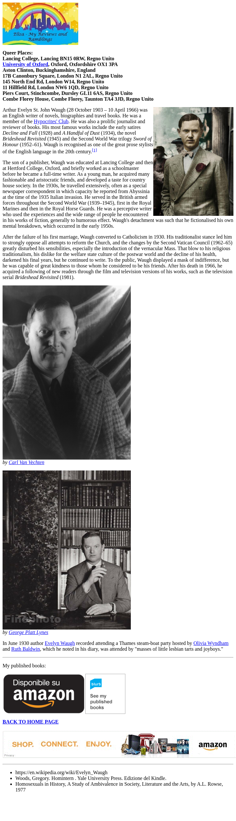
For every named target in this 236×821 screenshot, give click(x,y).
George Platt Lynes (28, 632)
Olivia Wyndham (210, 643)
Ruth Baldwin (25, 649)
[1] (94, 150)
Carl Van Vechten (26, 462)
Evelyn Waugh (60, 643)
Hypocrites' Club (51, 121)
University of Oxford (25, 64)
